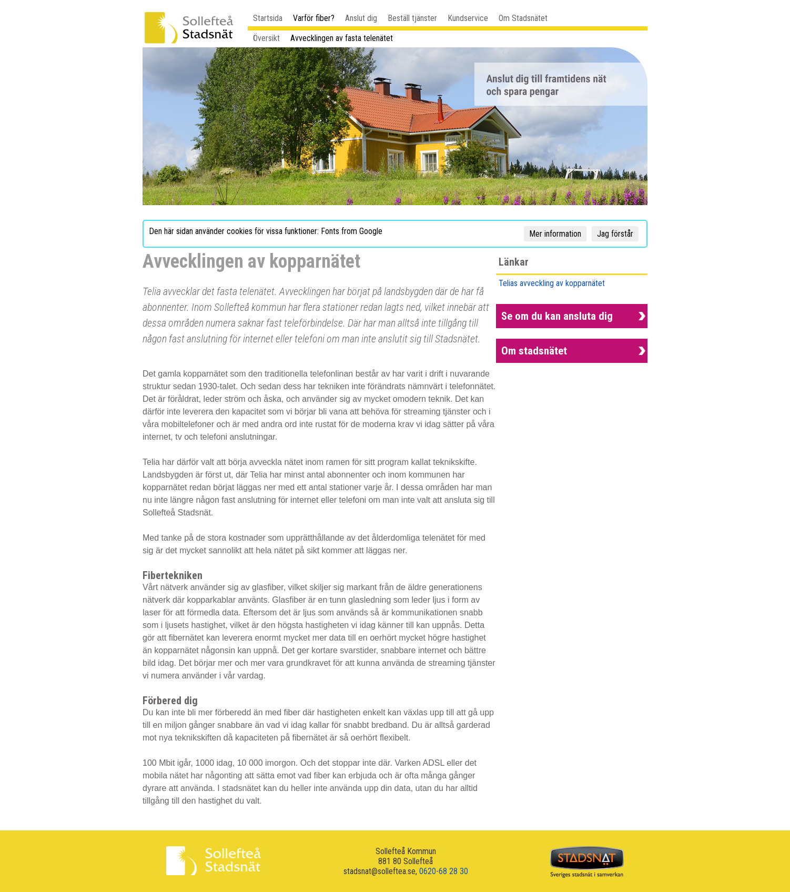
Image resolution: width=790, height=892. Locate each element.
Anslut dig (361, 18)
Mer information (555, 234)
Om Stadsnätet (523, 18)
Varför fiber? (314, 18)
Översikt (266, 38)
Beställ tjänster (412, 18)
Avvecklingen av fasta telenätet (341, 38)
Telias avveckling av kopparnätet (552, 283)
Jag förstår (615, 234)
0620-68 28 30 (443, 871)
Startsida (267, 18)
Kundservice (468, 18)
